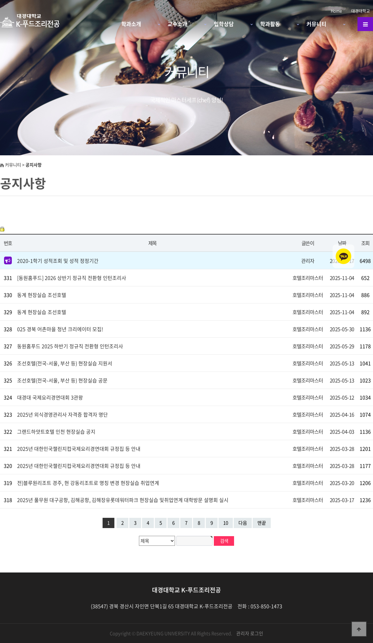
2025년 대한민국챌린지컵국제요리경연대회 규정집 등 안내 (78, 448)
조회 (365, 243)
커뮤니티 (316, 24)
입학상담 (224, 24)
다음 (242, 522)
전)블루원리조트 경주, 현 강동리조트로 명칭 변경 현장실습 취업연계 (88, 482)
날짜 (342, 243)
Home (336, 11)
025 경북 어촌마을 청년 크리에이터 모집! (60, 329)
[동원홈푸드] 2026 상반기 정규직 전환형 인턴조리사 (71, 277)
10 (225, 522)
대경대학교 (360, 11)
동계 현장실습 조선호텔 (41, 295)
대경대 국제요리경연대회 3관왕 (50, 397)
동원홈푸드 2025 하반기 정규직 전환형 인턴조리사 (70, 346)
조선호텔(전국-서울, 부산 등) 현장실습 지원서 (64, 363)
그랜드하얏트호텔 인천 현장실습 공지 (56, 431)
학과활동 (270, 24)
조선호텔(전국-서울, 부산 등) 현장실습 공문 (62, 380)
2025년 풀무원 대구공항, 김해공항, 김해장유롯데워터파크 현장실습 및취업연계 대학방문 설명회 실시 (122, 500)
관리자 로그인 (249, 633)
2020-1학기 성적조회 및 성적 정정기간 (58, 260)
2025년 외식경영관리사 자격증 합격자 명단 (62, 414)
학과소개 (131, 24)
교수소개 (177, 24)
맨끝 (261, 522)
